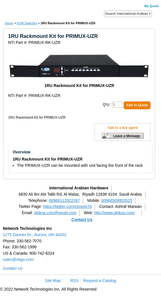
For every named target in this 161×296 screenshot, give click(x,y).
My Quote (151, 6)
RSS (74, 280)
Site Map (53, 280)
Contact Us (82, 219)
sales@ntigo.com (18, 259)
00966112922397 (64, 200)
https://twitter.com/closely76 (67, 206)
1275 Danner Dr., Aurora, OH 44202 (34, 234)
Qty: (107, 104)
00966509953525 (116, 200)
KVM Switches (27, 23)
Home (9, 23)
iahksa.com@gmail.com (55, 212)
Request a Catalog (99, 280)
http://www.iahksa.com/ (114, 212)
